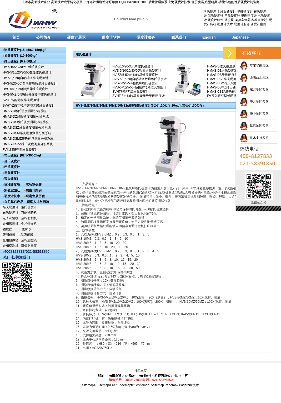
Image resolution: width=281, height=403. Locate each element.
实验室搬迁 (259, 20)
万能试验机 (29, 212)
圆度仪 (7, 229)
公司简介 (43, 37)
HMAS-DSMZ (12, 138)
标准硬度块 (12, 184)
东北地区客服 (254, 89)
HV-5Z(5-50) (11, 78)
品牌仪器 (27, 235)
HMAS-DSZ (11, 127)
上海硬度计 (176, 2)
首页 (16, 37)
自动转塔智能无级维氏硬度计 (34, 105)
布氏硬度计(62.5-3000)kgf (22, 155)
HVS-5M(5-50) (13, 89)
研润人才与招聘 (38, 202)
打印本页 (140, 371)
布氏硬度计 (10, 212)
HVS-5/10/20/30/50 (16, 72)
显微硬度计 (245, 11)
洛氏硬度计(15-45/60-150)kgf (25, 50)
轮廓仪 (26, 229)
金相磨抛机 (10, 224)
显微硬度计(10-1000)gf (20, 55)
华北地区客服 (254, 101)
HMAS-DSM (11, 133)
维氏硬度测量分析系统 (31, 111)
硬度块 (229, 20)
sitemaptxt (127, 385)
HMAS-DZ (10, 116)
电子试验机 (10, 218)
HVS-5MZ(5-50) (14, 94)
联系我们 (178, 37)
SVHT (7, 100)
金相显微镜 (10, 240)
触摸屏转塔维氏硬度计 (41, 94)
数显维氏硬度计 (40, 72)
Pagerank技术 (189, 385)
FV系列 (8, 149)
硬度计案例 (258, 24)
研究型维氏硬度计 (25, 149)
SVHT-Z (8, 105)
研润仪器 (9, 235)
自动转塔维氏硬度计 (34, 78)
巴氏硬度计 (232, 16)
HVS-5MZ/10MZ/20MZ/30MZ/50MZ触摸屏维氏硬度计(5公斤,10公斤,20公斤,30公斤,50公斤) (140, 105)
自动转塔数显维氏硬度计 (39, 83)
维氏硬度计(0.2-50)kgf (20, 61)
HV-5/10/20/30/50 (15, 67)
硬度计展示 (76, 37)
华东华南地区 (254, 65)
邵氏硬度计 (215, 16)
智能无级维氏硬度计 (25, 100)
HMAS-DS (10, 122)
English (209, 37)
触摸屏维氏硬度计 (35, 89)
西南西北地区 (254, 77)
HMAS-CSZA (12, 144)
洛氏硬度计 (211, 11)
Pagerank (171, 385)
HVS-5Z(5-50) (12, 83)
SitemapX (89, 385)
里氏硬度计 (249, 16)
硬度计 (245, 2)
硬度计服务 (242, 24)
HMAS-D (9, 111)
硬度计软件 (215, 20)
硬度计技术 (225, 24)
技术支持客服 (254, 138)
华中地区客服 (254, 114)
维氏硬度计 (228, 11)
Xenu (115, 385)
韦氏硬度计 (12, 178)
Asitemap (142, 385)
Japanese (240, 37)
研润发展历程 (35, 196)
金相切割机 (29, 218)
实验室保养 (242, 20)
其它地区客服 (254, 126)
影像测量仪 (29, 246)
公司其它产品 (13, 202)
